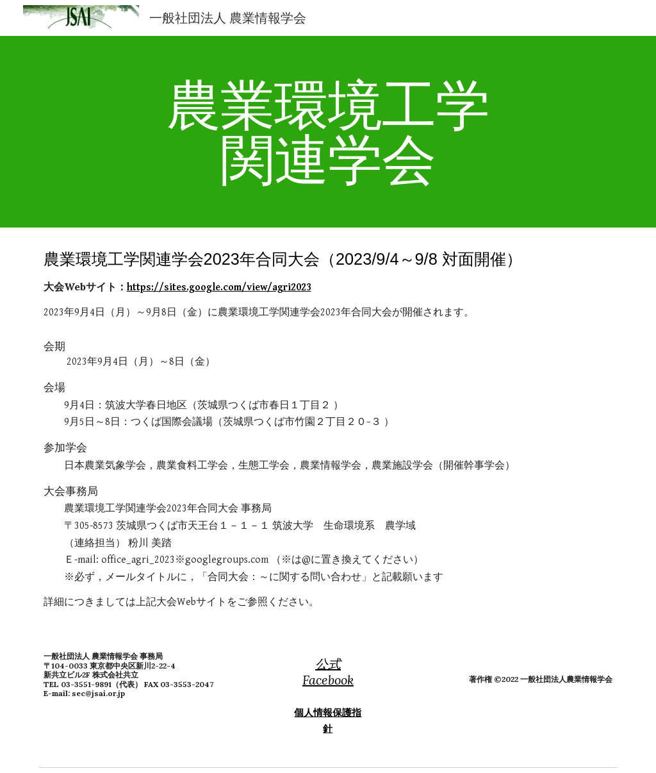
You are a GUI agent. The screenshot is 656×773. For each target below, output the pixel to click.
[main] (327, 132)
